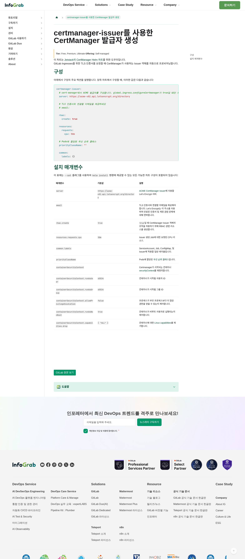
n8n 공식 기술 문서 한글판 (188, 516)
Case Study (224, 484)
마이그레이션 (19, 522)
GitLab (95, 497)
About (11, 64)
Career (219, 510)
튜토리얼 (13, 17)
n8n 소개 (124, 533)
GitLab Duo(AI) (99, 504)
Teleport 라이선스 (101, 540)
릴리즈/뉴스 (153, 504)
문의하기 (229, 5)
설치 (10, 28)
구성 (192, 55)
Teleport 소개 (98, 533)
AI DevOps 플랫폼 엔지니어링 (29, 497)
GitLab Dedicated (101, 510)
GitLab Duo (15, 43)
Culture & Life (223, 516)
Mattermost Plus (128, 504)
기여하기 (13, 54)
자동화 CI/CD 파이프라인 (26, 510)
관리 (10, 33)
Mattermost (125, 497)
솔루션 (11, 59)
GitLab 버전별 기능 (157, 510)
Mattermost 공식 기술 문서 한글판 (192, 504)
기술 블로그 (153, 497)
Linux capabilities (163, 323)
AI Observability (21, 529)
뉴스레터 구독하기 (149, 422)
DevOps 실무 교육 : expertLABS (69, 504)
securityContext (146, 270)
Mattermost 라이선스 (130, 510)
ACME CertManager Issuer (152, 191)
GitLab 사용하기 (17, 38)
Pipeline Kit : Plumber (63, 510)
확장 (10, 48)
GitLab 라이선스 (100, 516)
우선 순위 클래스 (161, 259)
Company (221, 497)
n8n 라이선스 (126, 540)
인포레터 (152, 516)
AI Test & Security (22, 516)
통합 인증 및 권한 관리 (25, 504)
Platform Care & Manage (64, 497)
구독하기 (13, 23)
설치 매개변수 (196, 59)
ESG (218, 523)
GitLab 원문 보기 (65, 372)
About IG (220, 504)
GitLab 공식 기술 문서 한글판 (189, 497)
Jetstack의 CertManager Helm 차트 (83, 59)
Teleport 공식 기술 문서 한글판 (190, 510)
